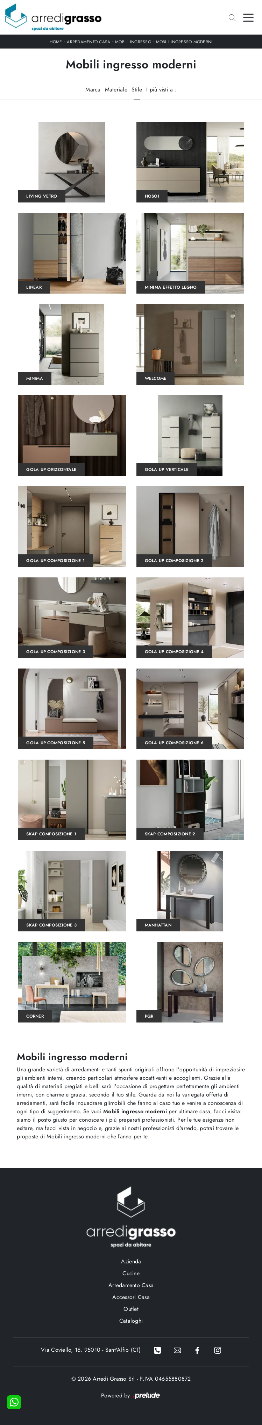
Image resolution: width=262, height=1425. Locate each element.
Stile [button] (137, 90)
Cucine (131, 1273)
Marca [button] (92, 90)
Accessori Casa (131, 1297)
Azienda (131, 1261)
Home (56, 42)
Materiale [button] (116, 90)
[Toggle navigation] (248, 17)
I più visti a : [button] (161, 90)
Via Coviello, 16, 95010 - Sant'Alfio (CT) (91, 1350)
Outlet (131, 1309)
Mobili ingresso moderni (184, 42)
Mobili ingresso (133, 42)
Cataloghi (131, 1321)
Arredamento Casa (88, 42)
